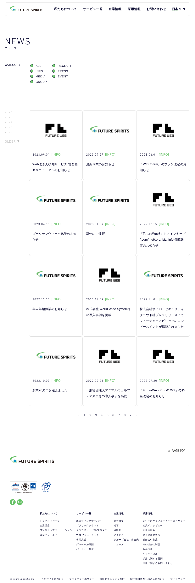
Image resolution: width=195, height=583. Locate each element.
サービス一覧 (93, 9)
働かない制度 (150, 539)
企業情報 (115, 9)
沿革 (116, 525)
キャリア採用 (150, 553)
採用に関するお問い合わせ (158, 563)
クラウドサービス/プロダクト (93, 530)
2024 (9, 122)
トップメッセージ (50, 521)
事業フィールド (48, 535)
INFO (39, 71)
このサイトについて (53, 579)
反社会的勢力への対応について (147, 579)
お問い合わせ (156, 9)
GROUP (41, 81)
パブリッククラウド (87, 525)
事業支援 (81, 539)
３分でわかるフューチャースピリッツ (164, 521)
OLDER (10, 141)
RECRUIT (64, 65)
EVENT (63, 76)
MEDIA (41, 76)
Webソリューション (87, 535)
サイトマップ (177, 579)
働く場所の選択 (151, 535)
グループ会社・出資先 (126, 539)
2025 (9, 117)
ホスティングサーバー (88, 521)
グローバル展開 (85, 544)
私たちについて (65, 9)
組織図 (117, 530)
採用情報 (134, 9)
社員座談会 (149, 530)
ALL (38, 65)
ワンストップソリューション (56, 530)
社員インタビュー (153, 525)
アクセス (119, 535)
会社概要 (119, 521)
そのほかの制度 (151, 544)
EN (182, 9)
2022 (9, 132)
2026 (9, 112)
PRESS (63, 71)
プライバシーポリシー (81, 579)
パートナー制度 (85, 549)
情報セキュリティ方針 (112, 579)
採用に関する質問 (153, 558)
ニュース (119, 544)
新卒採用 (148, 549)
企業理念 (45, 525)
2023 (9, 127)
